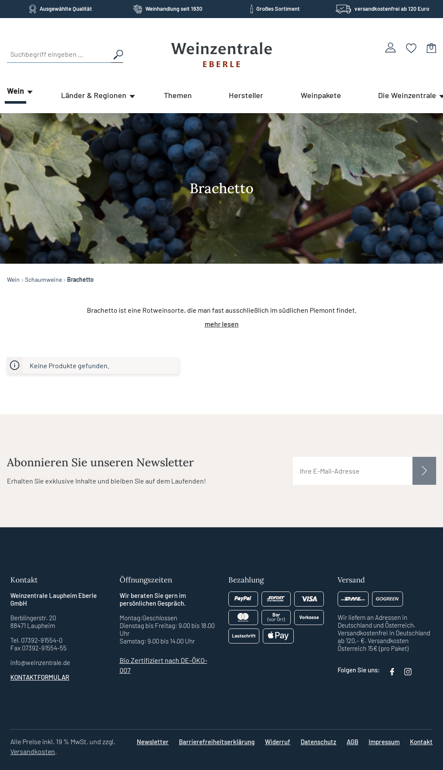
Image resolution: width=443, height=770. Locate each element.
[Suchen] (117, 54)
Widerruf (277, 741)
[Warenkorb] (431, 47)
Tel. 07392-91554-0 (36, 640)
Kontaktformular (39, 677)
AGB (352, 741)
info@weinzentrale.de (40, 662)
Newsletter (153, 741)
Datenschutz (318, 741)
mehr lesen (222, 324)
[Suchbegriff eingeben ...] (59, 54)
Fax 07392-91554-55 (38, 648)
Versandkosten (32, 751)
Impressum (384, 741)
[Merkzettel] (411, 47)
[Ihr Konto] (390, 47)
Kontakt (421, 741)
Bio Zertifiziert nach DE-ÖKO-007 (163, 665)
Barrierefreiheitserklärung (217, 741)
